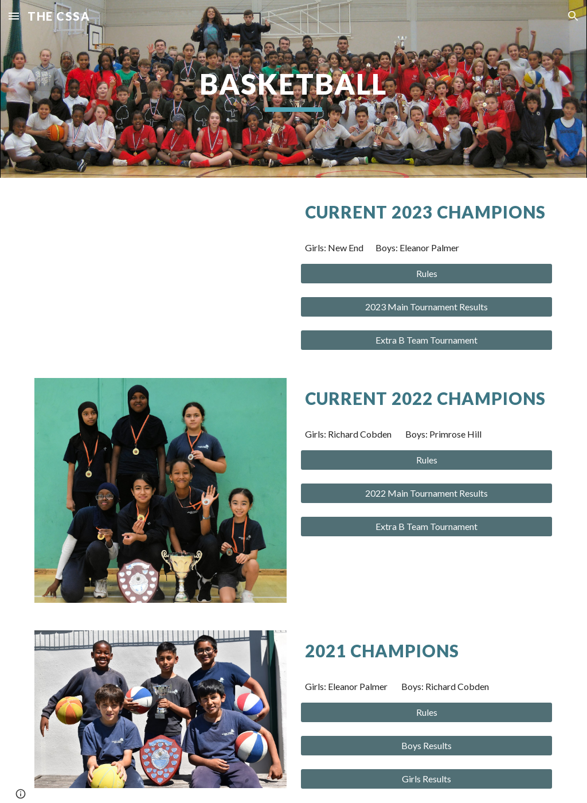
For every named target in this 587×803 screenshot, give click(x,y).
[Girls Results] (427, 778)
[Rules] (427, 273)
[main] (293, 88)
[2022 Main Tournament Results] (427, 493)
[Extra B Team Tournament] (427, 340)
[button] (14, 16)
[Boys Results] (427, 745)
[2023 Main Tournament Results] (427, 306)
